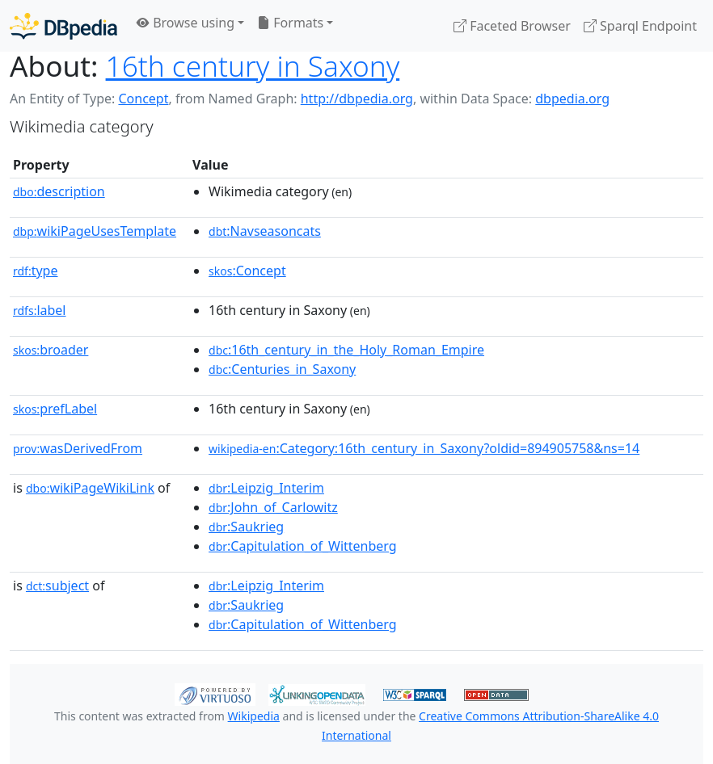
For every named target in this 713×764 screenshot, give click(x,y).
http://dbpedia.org (357, 98)
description (59, 191)
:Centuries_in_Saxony (282, 369)
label (39, 310)
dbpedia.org (572, 98)
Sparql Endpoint (640, 26)
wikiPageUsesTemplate (94, 231)
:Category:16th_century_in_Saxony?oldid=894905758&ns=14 (424, 448)
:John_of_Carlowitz (273, 507)
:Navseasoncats (265, 231)
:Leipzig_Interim (266, 488)
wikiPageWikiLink (90, 488)
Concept (143, 98)
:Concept (247, 270)
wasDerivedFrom (77, 448)
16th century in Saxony (253, 65)
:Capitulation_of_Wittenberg (303, 546)
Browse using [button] (185, 22)
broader (50, 350)
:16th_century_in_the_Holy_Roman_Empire (346, 350)
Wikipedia (254, 716)
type (35, 270)
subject (57, 585)
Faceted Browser (512, 26)
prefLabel (55, 409)
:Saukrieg (246, 526)
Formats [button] (290, 22)
